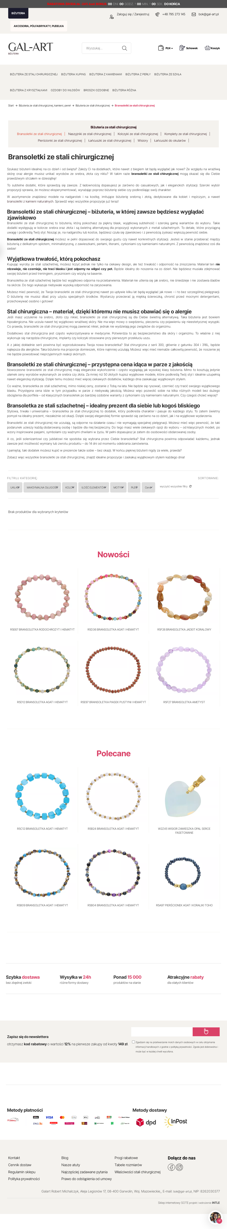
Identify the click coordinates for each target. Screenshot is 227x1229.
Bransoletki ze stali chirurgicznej (39, 134)
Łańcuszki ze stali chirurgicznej (109, 140)
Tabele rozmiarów (128, 1180)
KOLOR (91, 487)
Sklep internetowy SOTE (173, 1217)
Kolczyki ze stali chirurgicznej (138, 134)
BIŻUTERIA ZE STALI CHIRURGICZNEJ (34, 74)
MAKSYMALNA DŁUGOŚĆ (55, 487)
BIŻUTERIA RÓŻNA (124, 90)
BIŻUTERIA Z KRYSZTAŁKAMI (28, 90)
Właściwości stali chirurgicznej (137, 1187)
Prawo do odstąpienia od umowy (86, 1194)
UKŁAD (19, 487)
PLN (169, 48)
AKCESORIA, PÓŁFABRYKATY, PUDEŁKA (39, 26)
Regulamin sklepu (21, 1187)
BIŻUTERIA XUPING (73, 74)
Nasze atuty (70, 1180)
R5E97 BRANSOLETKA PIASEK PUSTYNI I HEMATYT (113, 717)
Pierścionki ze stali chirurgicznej (60, 140)
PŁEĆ (181, 487)
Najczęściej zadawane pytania (84, 1187)
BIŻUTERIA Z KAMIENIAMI (105, 74)
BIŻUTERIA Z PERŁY (138, 74)
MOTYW (157, 487)
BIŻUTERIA (18, 13)
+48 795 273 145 (173, 14)
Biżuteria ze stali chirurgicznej (114, 127)
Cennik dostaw (19, 1180)
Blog (64, 1173)
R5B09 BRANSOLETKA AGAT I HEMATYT (42, 920)
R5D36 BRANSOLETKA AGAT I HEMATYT (113, 644)
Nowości (113, 569)
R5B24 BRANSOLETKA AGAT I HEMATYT (113, 843)
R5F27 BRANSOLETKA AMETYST (184, 717)
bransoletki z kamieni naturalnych (30, 201)
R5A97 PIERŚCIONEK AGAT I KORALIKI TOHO (184, 920)
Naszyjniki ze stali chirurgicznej (89, 134)
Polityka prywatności (24, 1194)
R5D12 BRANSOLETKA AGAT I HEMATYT (42, 717)
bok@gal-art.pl (209, 14)
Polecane (114, 768)
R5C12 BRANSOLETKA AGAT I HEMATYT (42, 843)
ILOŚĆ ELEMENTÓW (123, 487)
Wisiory (143, 140)
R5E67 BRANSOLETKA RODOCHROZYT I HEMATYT (42, 644)
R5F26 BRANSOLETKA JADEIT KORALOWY (184, 644)
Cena (203, 487)
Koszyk (212, 47)
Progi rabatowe (126, 1173)
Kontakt (14, 1173)
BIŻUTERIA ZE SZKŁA (167, 74)
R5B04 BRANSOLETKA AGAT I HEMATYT (113, 920)
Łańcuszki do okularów (170, 140)
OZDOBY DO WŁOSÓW (65, 90)
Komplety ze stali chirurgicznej (185, 134)
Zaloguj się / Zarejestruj (129, 14)
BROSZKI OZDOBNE (96, 90)
